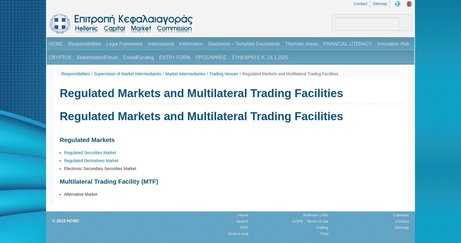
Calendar (401, 215)
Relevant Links (315, 215)
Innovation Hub (393, 43)
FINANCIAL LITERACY (347, 43)
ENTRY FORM (174, 57)
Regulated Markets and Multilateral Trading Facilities (290, 73)
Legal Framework (124, 43)
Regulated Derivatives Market (91, 160)
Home (243, 215)
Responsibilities (84, 43)
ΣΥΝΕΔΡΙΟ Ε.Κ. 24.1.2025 (260, 57)
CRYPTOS (60, 57)
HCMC (56, 43)
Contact (360, 3)
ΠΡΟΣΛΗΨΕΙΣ (210, 57)
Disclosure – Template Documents (244, 43)
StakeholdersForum (97, 57)
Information (191, 43)
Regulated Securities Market (90, 152)
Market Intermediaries (185, 73)
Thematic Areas (301, 43)
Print (324, 233)
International (161, 43)
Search (242, 221)
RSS (245, 227)
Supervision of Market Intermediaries (127, 73)
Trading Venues (224, 73)
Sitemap (380, 3)
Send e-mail (238, 233)
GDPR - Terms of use (310, 221)
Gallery (322, 227)
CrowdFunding (138, 57)
